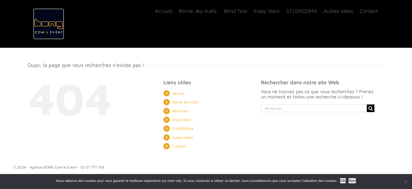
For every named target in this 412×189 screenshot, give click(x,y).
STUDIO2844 (182, 128)
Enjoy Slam (181, 119)
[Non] (405, 181)
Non (352, 180)
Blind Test (180, 111)
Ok (343, 180)
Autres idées (182, 137)
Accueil (178, 93)
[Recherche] (370, 108)
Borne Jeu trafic (185, 102)
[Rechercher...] (314, 108)
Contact (179, 146)
